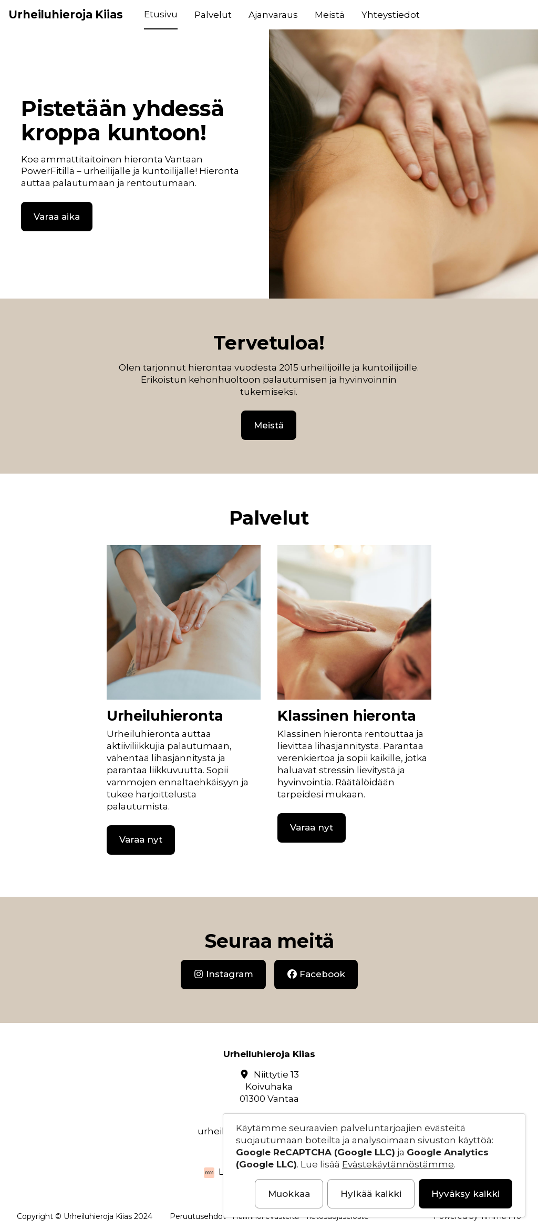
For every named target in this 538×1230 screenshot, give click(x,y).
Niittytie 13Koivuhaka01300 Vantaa (269, 1086)
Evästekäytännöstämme (398, 1164)
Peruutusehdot (198, 1216)
